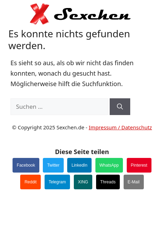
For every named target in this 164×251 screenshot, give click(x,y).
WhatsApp (109, 165)
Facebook (26, 165)
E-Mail (134, 182)
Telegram (57, 182)
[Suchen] (120, 106)
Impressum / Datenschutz (120, 127)
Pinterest (139, 165)
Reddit (30, 182)
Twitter (53, 165)
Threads (108, 182)
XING (83, 182)
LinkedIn (79, 165)
